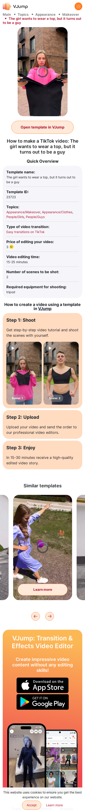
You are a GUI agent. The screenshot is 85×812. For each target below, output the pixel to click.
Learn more (54, 805)
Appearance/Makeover (23, 212)
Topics (23, 14)
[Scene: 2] (61, 373)
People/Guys (35, 217)
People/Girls (15, 217)
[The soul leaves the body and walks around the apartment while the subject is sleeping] (26, 758)
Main (7, 14)
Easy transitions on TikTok (25, 232)
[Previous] (35, 616)
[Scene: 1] (24, 373)
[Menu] (78, 6)
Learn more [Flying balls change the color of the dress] (42, 589)
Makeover (70, 14)
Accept (31, 805)
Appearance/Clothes (57, 212)
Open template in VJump (42, 127)
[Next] (49, 616)
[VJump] (15, 6)
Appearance (45, 14)
